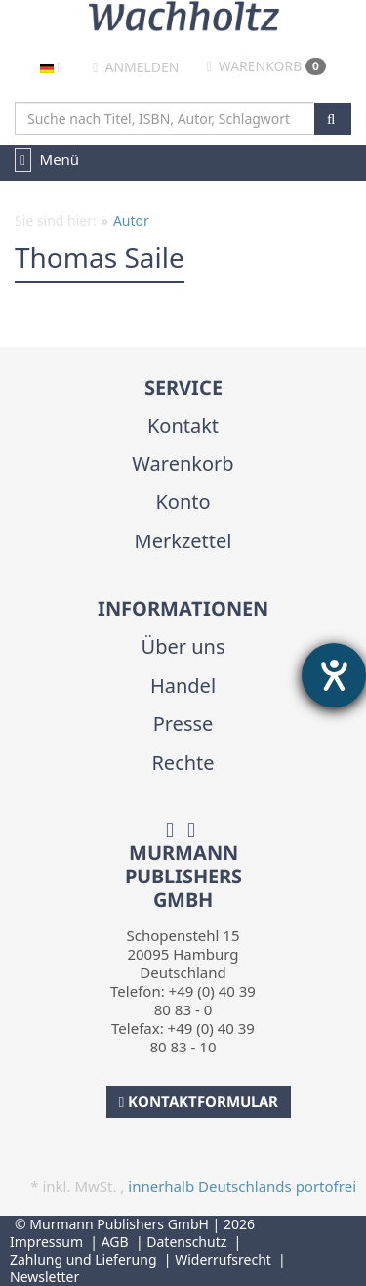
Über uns (183, 646)
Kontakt (183, 425)
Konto (182, 502)
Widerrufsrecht (223, 1259)
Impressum (46, 1241)
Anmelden (136, 67)
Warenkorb (266, 66)
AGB (115, 1241)
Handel (183, 685)
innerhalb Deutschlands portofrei (242, 1186)
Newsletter (44, 1276)
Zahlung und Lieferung (83, 1259)
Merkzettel (183, 541)
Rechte (182, 763)
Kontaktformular (198, 1101)
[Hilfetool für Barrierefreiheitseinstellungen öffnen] (334, 675)
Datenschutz (186, 1241)
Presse (183, 723)
